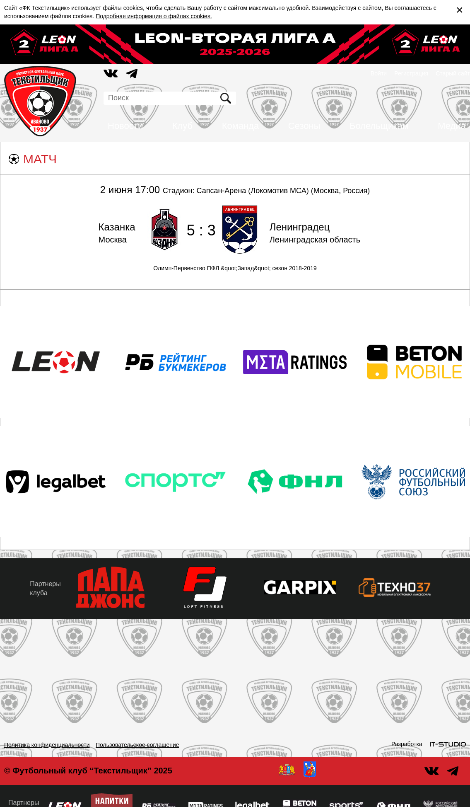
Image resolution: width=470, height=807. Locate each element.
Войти (379, 73)
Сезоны (304, 126)
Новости (125, 126)
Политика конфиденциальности (47, 745)
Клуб (182, 126)
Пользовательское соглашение (137, 745)
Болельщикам (379, 126)
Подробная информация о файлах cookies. (154, 16)
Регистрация (411, 73)
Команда (240, 126)
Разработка (406, 744)
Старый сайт (453, 73)
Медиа (452, 126)
